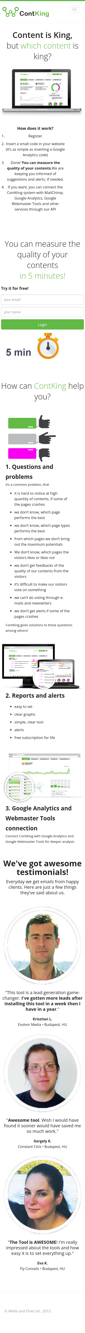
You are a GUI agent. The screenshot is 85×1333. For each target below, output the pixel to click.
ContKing (29, 12)
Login (42, 324)
